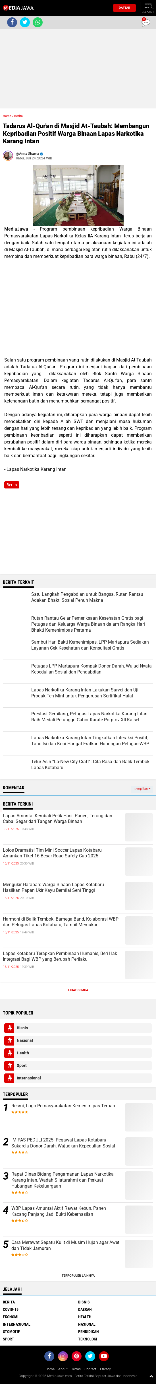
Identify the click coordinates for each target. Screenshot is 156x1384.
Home (7, 116)
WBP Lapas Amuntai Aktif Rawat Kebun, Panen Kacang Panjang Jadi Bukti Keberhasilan (58, 1211)
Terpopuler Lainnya (78, 1276)
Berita (18, 116)
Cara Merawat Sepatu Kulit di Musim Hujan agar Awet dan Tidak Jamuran (65, 1245)
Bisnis (22, 1028)
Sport (22, 1065)
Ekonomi (10, 1317)
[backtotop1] (151, 1376)
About (63, 1369)
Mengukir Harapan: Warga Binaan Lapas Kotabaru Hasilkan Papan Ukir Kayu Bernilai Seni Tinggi (53, 887)
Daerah (85, 1309)
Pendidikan (88, 1331)
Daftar (122, 8)
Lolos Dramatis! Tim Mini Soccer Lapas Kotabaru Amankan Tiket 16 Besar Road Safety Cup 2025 (52, 853)
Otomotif (11, 1331)
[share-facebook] (12, 22)
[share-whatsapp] (38, 22)
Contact (90, 1369)
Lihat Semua (78, 990)
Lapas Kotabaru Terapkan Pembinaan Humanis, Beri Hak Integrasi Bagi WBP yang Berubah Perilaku (60, 956)
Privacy (105, 1369)
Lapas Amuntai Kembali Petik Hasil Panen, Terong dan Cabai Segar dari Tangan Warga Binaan (57, 818)
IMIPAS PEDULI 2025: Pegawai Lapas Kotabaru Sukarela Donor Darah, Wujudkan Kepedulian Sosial (63, 1143)
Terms (76, 1369)
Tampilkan (142, 789)
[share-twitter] (25, 22)
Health (23, 1053)
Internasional (29, 1078)
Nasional (25, 1040)
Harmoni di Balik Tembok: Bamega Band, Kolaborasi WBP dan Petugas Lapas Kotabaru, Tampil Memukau (60, 922)
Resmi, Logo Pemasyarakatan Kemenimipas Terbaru (64, 1105)
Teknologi (87, 1339)
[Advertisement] (78, 68)
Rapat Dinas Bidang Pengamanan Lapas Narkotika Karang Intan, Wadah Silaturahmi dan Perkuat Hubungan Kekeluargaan (62, 1180)
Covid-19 (10, 1309)
